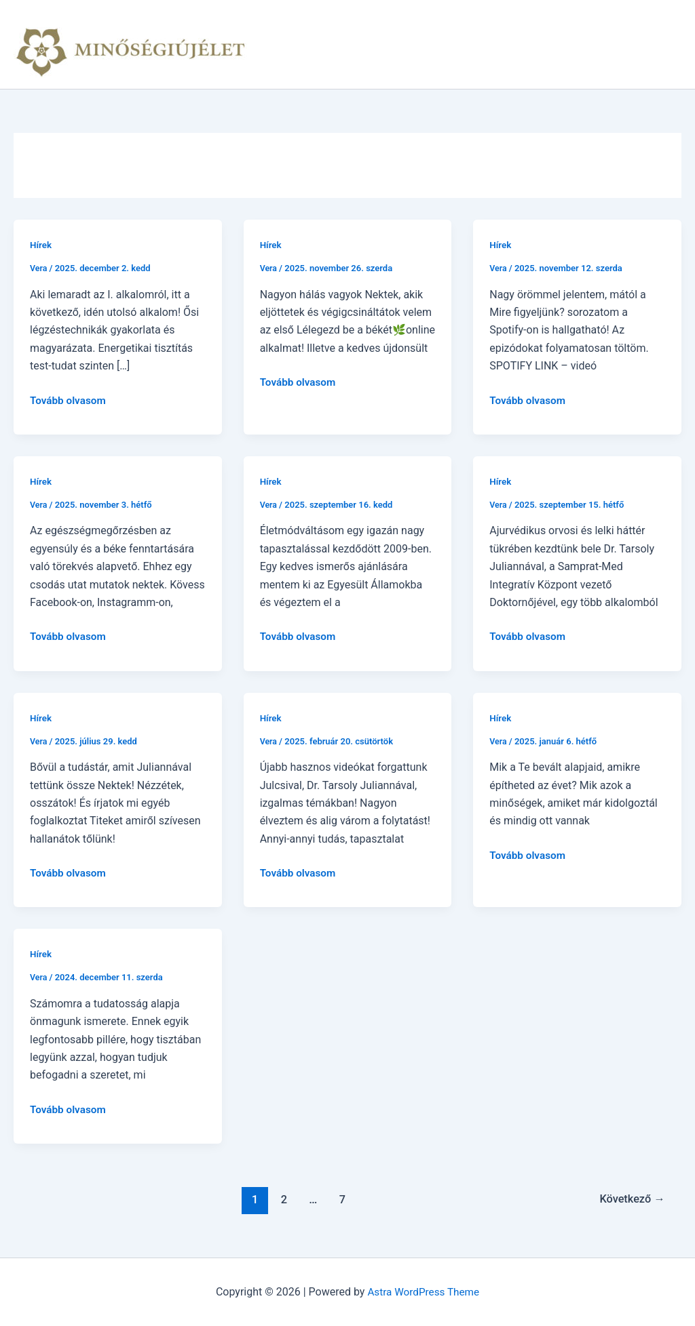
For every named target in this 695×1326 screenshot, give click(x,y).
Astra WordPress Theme (423, 1291)
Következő (630, 1199)
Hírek (41, 244)
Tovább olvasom (69, 400)
